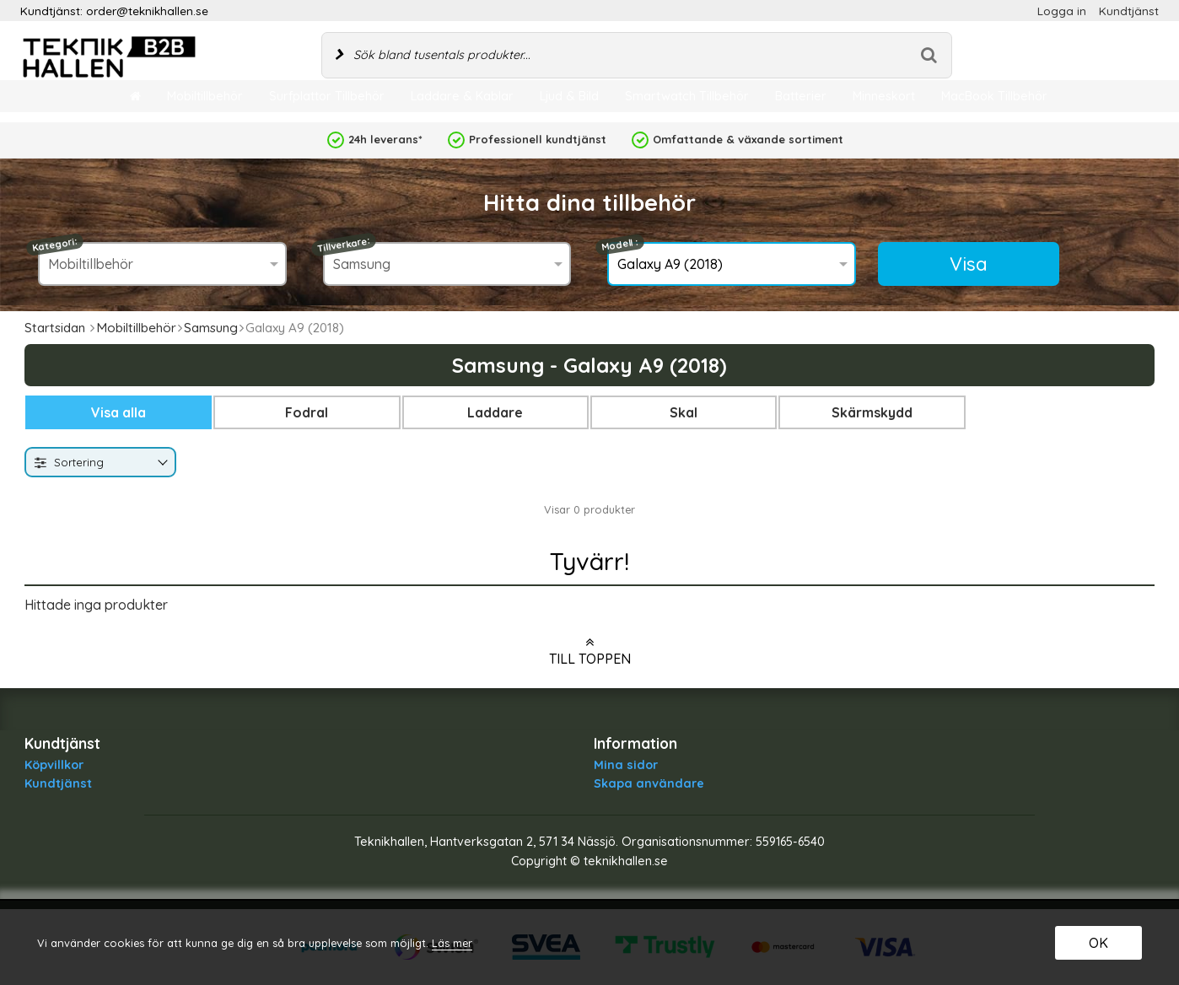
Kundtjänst (1129, 10)
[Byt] (161, 463)
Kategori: (55, 244)
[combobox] (100, 462)
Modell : (619, 245)
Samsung (211, 328)
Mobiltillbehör (136, 328)
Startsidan (54, 328)
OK (1098, 942)
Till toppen (590, 651)
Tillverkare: (343, 244)
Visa (969, 264)
